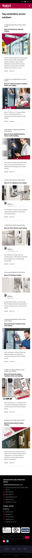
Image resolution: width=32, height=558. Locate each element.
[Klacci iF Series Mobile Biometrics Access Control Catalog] (16, 148)
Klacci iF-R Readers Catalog (12, 275)
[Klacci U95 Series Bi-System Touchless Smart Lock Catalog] (16, 389)
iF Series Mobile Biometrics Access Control (14, 180)
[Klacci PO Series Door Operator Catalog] (16, 44)
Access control (8, 129)
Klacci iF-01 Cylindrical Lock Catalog (15, 183)
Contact (19, 549)
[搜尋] (27, 537)
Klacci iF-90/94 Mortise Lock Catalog (15, 228)
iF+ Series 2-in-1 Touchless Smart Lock (13, 79)
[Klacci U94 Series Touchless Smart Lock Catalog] (16, 338)
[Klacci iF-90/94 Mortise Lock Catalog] (16, 241)
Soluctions (19, 25)
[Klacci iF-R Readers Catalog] (16, 288)
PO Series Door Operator (10, 25)
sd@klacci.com (9, 499)
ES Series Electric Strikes (10, 420)
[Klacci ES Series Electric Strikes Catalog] (16, 437)
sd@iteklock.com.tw (10, 502)
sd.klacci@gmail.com (11, 497)
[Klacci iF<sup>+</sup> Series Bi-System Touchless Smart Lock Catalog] (16, 98)
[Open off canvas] (29, 5)
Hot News (13, 549)
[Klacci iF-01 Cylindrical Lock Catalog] (16, 196)
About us (7, 549)
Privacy (25, 549)
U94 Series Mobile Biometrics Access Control (15, 319)
